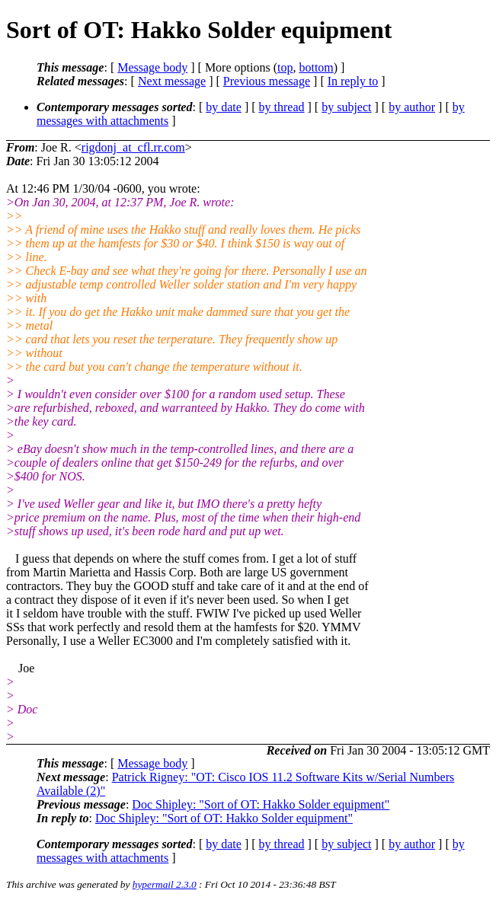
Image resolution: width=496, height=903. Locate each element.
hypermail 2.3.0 (165, 884)
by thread (282, 107)
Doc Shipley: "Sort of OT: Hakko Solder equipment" (260, 804)
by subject (346, 107)
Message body (152, 67)
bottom (316, 67)
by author (412, 107)
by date (224, 107)
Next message (172, 81)
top (285, 67)
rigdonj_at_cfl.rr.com (133, 147)
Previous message (266, 81)
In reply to (353, 81)
